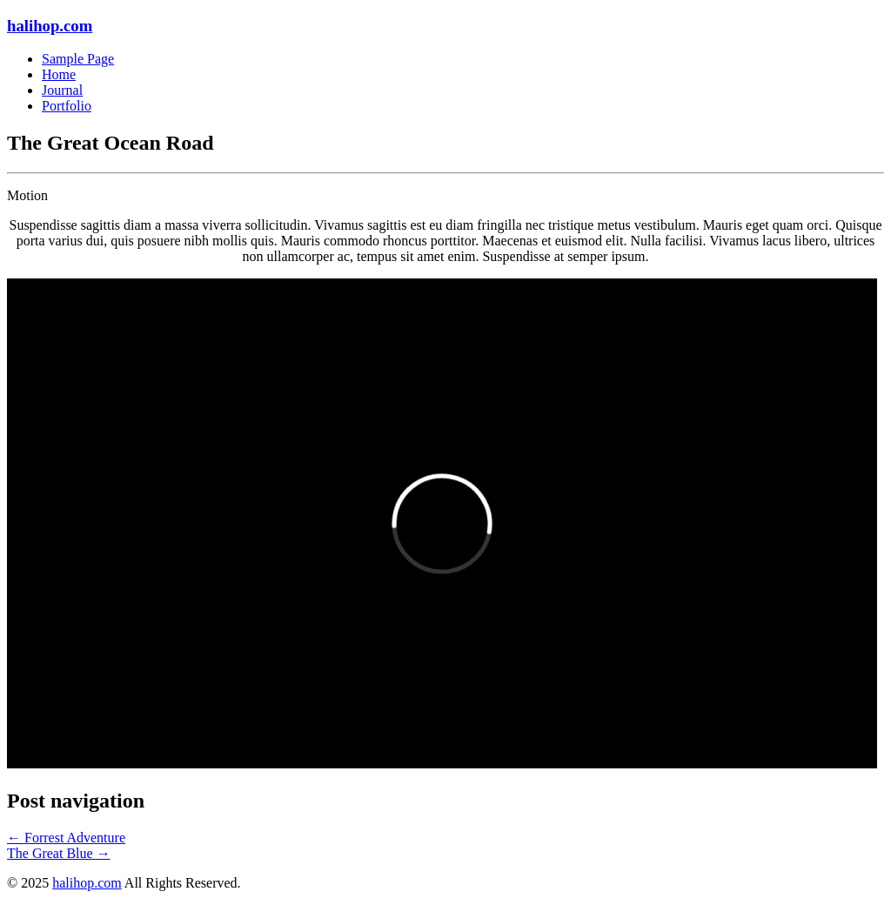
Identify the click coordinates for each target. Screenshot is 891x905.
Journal (62, 90)
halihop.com (49, 26)
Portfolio (66, 105)
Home (59, 74)
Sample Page (78, 58)
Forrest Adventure (66, 837)
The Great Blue (59, 853)
